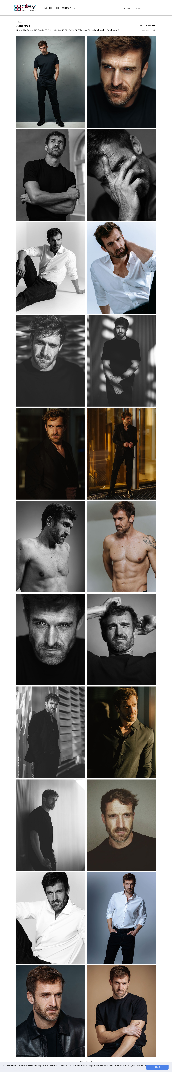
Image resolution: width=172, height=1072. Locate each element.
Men (57, 8)
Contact (66, 8)
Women (48, 8)
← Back (19, 22)
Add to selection (148, 25)
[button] (3, 1068)
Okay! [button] (157, 1067)
